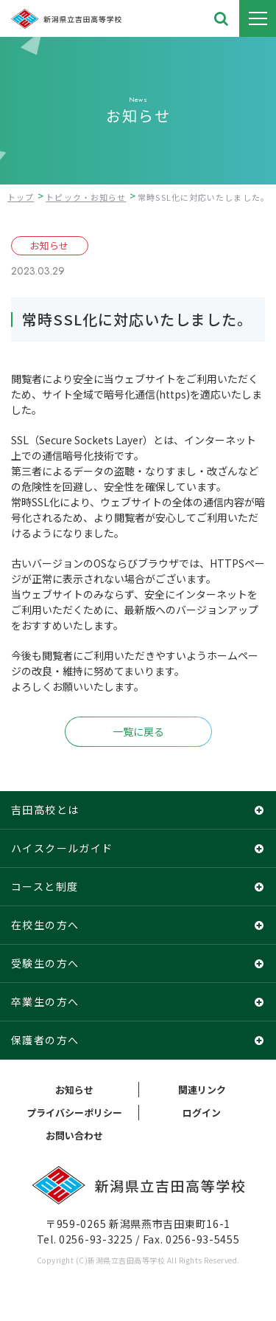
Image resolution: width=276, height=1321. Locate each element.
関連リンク (202, 1090)
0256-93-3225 (95, 1239)
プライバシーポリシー (74, 1113)
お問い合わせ (74, 1135)
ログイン (202, 1113)
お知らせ (74, 1090)
